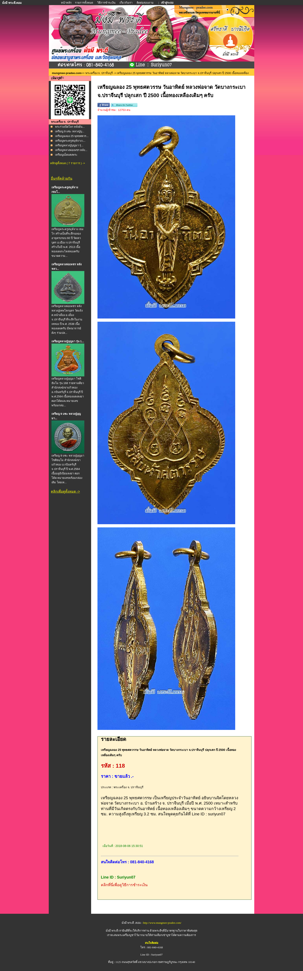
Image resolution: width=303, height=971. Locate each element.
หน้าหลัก (66, 2)
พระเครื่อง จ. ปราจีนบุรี (99, 73)
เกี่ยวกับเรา (126, 2)
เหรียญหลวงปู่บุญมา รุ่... (69, 145)
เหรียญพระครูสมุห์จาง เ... (70, 140)
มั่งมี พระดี (112, 930)
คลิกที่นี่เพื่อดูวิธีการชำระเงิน (124, 885)
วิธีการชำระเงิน (106, 2)
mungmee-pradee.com (66, 73)
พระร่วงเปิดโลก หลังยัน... (70, 126)
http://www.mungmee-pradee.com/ (162, 922)
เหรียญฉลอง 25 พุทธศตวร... (72, 136)
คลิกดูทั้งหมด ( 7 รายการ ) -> (67, 163)
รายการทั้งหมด (84, 2)
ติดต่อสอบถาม (145, 2)
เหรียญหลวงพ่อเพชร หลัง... (71, 150)
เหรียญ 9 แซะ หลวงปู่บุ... (69, 131)
